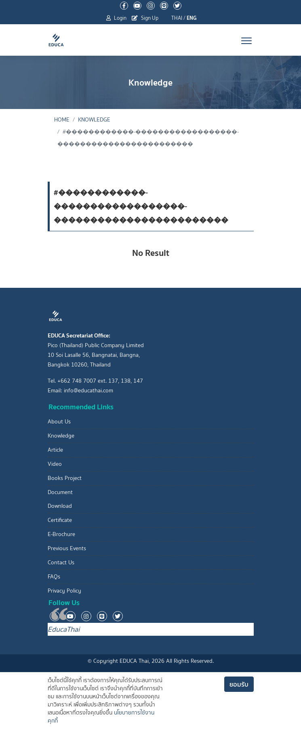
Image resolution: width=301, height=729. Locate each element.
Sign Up (145, 18)
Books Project (65, 478)
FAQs (54, 576)
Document (60, 492)
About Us (59, 421)
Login (116, 18)
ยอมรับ (238, 684)
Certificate (60, 520)
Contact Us (61, 562)
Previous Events (67, 548)
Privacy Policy (64, 591)
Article (55, 450)
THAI (176, 18)
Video (55, 464)
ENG (192, 18)
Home (61, 119)
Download (60, 506)
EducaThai (64, 629)
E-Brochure (61, 534)
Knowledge (94, 119)
